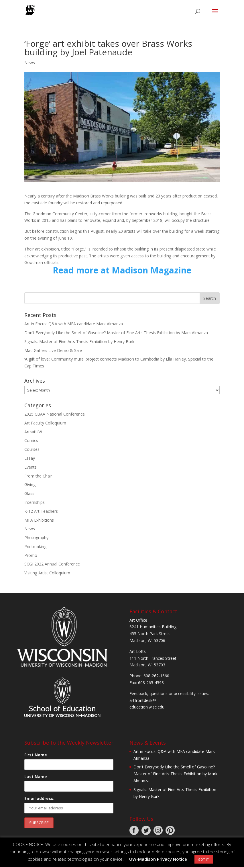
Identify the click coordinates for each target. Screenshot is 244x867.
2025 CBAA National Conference (54, 414)
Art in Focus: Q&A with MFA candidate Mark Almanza (73, 323)
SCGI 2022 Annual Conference (52, 564)
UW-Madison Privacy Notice (158, 859)
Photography (36, 537)
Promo (30, 555)
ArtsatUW (33, 432)
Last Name (35, 776)
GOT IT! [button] (204, 859)
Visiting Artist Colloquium (47, 573)
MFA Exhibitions (39, 520)
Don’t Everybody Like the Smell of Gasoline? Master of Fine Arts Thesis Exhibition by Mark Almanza (116, 332)
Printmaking (35, 546)
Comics (31, 440)
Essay (29, 458)
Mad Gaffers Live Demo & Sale (53, 350)
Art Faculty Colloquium (45, 423)
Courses (32, 449)
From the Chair (38, 476)
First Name (35, 755)
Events (30, 467)
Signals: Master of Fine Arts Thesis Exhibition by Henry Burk (79, 341)
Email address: (39, 798)
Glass (29, 493)
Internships (34, 502)
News (29, 62)
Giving (30, 484)
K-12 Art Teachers (41, 511)
